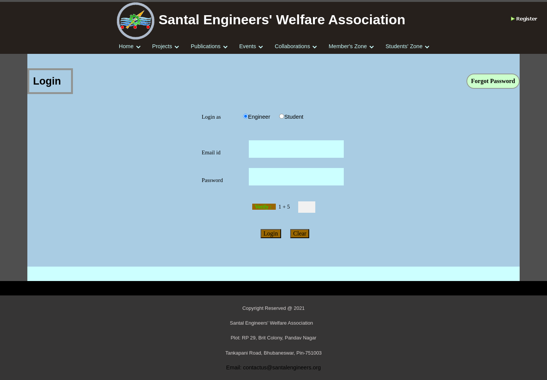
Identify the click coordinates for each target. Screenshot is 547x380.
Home (126, 46)
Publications (205, 46)
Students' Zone (404, 46)
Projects (162, 46)
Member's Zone (348, 46)
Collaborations (292, 46)
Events (247, 46)
